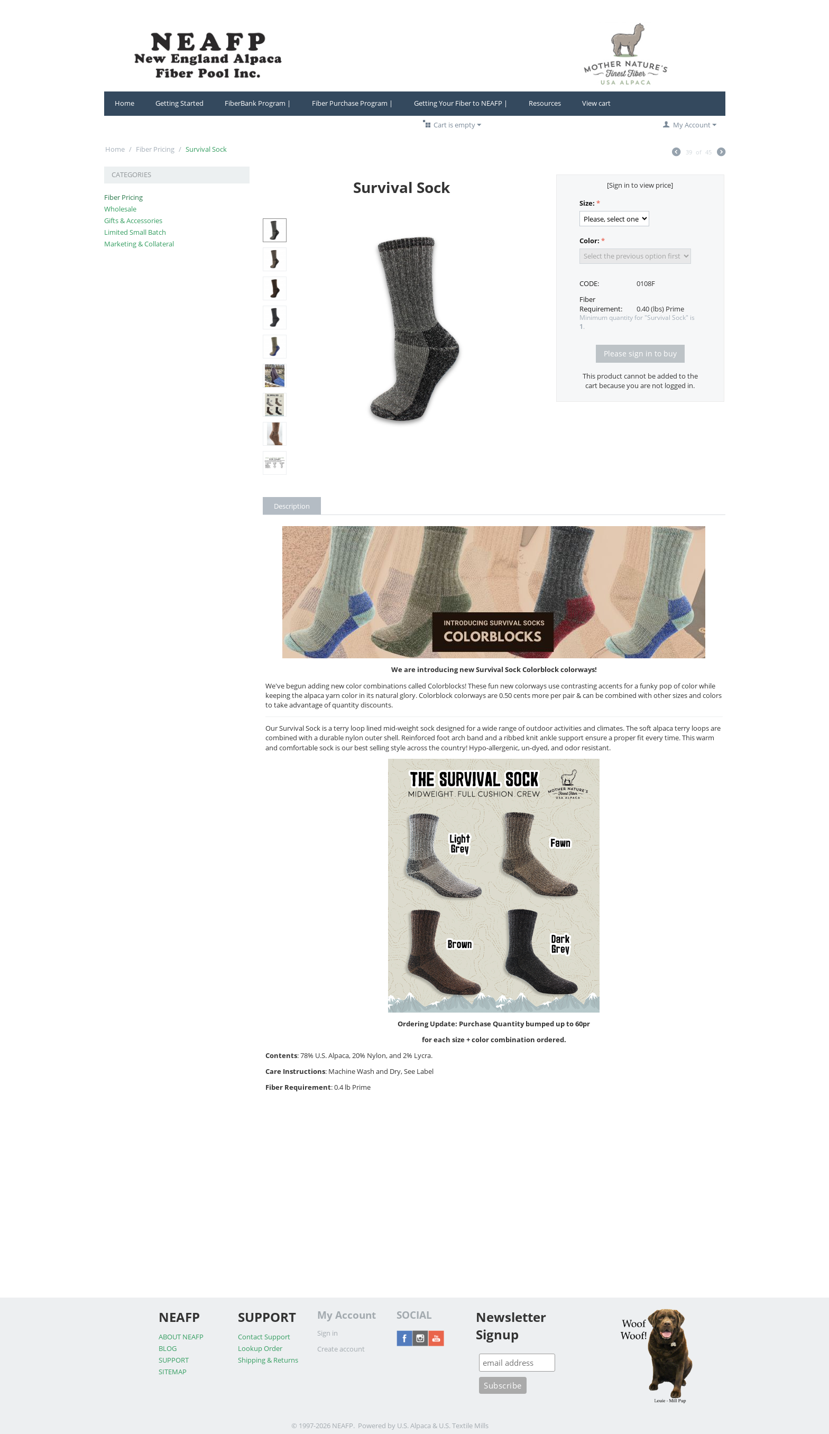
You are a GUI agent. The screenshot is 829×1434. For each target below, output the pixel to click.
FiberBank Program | (258, 103)
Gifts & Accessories (133, 220)
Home (124, 103)
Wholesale (120, 209)
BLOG (168, 1348)
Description (292, 506)
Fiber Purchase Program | (352, 103)
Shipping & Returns (268, 1360)
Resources (545, 103)
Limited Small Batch (135, 232)
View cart (596, 103)
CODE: (589, 283)
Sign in (327, 1333)
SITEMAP (173, 1371)
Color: (589, 240)
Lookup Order (260, 1348)
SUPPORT (174, 1360)
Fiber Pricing (155, 149)
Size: (587, 203)
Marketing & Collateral (139, 244)
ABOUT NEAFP (181, 1336)
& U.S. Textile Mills (460, 1425)
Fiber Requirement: (600, 304)
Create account (341, 1349)
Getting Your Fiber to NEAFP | (461, 103)
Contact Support (264, 1336)
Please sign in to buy (640, 353)
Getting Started (179, 103)
